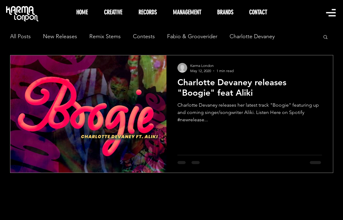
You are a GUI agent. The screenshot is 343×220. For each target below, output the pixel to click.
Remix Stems (105, 36)
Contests (144, 36)
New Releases (60, 36)
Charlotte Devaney (252, 36)
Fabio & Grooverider (192, 36)
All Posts (20, 36)
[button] (331, 12)
